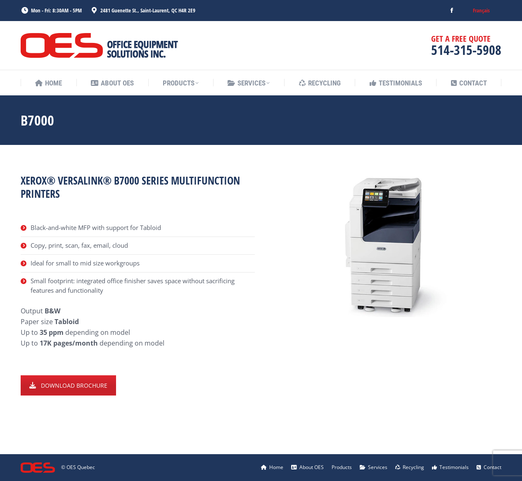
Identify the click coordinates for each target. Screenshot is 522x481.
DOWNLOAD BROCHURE (68, 385)
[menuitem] (481, 10)
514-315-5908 (466, 50)
